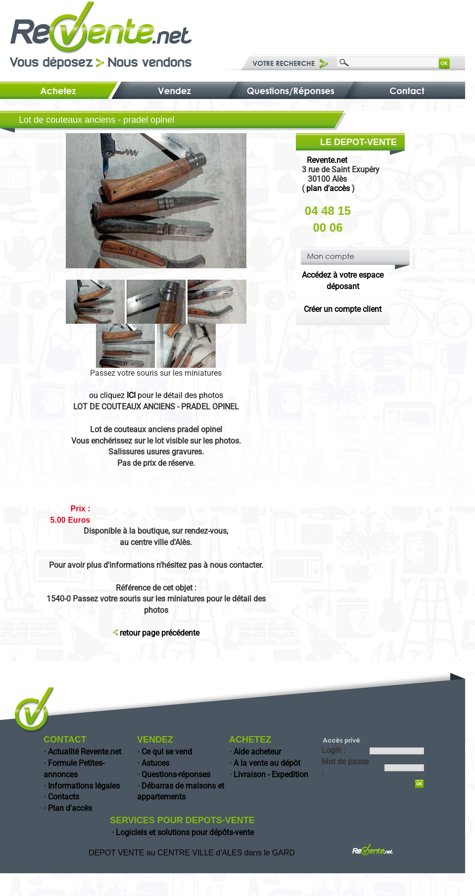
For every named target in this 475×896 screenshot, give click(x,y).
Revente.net (327, 160)
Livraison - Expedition (271, 774)
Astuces (155, 763)
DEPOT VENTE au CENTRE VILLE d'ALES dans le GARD (192, 852)
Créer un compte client (342, 309)
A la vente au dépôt (267, 763)
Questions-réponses (176, 774)
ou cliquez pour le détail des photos (156, 395)
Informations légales (84, 786)
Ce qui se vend (167, 751)
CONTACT (65, 740)
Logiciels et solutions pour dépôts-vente (185, 832)
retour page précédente (159, 633)
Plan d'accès (70, 808)
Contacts (63, 796)
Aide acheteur (257, 751)
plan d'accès (328, 188)
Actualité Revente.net (84, 751)
